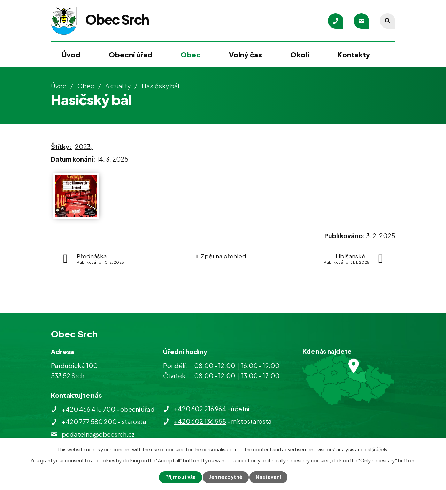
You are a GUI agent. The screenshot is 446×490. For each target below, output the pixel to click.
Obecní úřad (130, 54)
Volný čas (245, 54)
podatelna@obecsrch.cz (98, 434)
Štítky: (61, 146)
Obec (190, 54)
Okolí (299, 54)
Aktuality (118, 86)
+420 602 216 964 (200, 409)
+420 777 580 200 (89, 422)
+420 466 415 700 (88, 409)
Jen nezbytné (226, 477)
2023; (84, 146)
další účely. (376, 449)
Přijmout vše (180, 477)
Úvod (71, 54)
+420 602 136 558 (200, 421)
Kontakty (353, 54)
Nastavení (268, 477)
